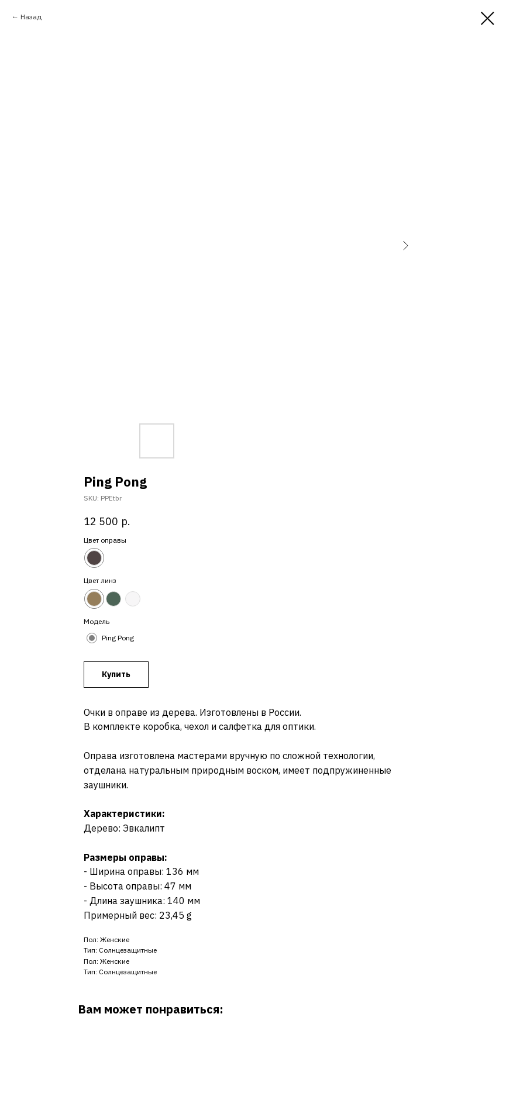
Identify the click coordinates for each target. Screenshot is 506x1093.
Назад (31, 16)
